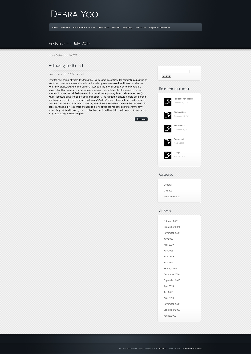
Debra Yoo (162, 348)
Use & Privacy (196, 348)
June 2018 (169, 256)
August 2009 (170, 315)
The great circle (179, 139)
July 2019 (168, 239)
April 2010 (169, 298)
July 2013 (168, 292)
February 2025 (171, 221)
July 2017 (168, 262)
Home (55, 27)
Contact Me (140, 27)
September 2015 (172, 280)
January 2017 (170, 268)
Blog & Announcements (159, 27)
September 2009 (172, 310)
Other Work (103, 27)
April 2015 (169, 286)
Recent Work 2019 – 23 (84, 27)
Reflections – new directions (183, 99)
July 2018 (168, 250)
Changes (177, 152)
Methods (168, 190)
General (80, 74)
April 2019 (169, 244)
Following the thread (66, 65)
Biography (127, 27)
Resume (115, 27)
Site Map (186, 348)
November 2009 (172, 304)
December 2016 (172, 274)
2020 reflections (179, 126)
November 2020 (172, 233)
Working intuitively (180, 112)
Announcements (172, 196)
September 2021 (172, 227)
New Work (65, 27)
